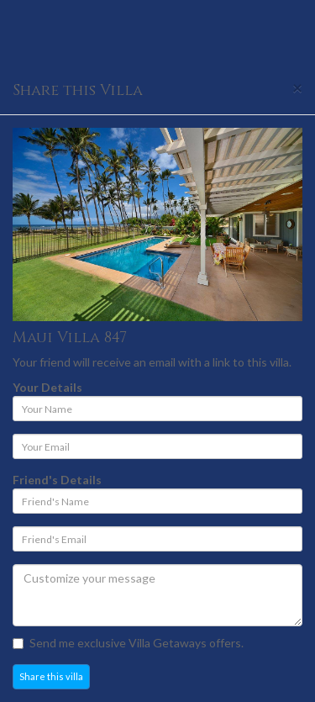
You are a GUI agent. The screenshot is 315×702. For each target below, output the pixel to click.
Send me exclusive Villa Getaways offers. (128, 643)
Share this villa (51, 676)
